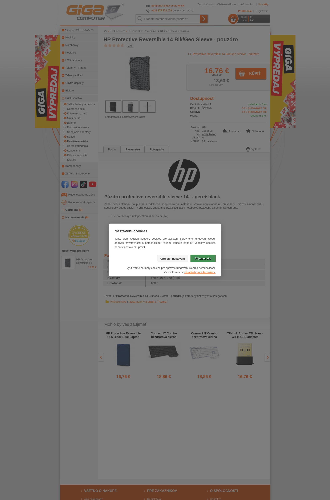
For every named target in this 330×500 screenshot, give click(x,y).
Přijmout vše (203, 258)
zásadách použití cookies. (200, 272)
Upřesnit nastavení (172, 258)
